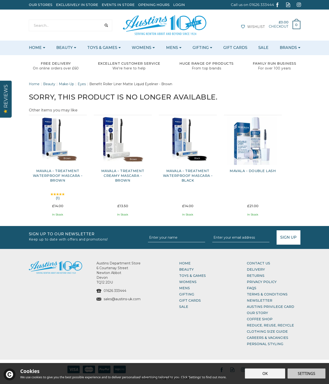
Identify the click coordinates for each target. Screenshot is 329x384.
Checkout (278, 26)
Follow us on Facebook (277, 5)
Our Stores (40, 5)
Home (185, 263)
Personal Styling (265, 344)
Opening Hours (154, 5)
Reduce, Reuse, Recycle (270, 325)
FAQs (251, 288)
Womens (188, 282)
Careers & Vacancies (267, 338)
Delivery (256, 269)
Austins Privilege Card (270, 307)
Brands (288, 47)
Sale (183, 307)
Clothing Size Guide (267, 331)
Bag (295, 23)
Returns (255, 276)
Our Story (257, 313)
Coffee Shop (260, 319)
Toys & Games (192, 276)
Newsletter (259, 300)
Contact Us (258, 263)
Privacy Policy (262, 282)
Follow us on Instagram (299, 5)
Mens (184, 288)
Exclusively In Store (77, 5)
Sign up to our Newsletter (86, 236)
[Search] (65, 25)
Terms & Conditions (267, 294)
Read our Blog (288, 5)
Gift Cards (190, 300)
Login (179, 5)
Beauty (186, 269)
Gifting (186, 294)
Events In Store (118, 5)
